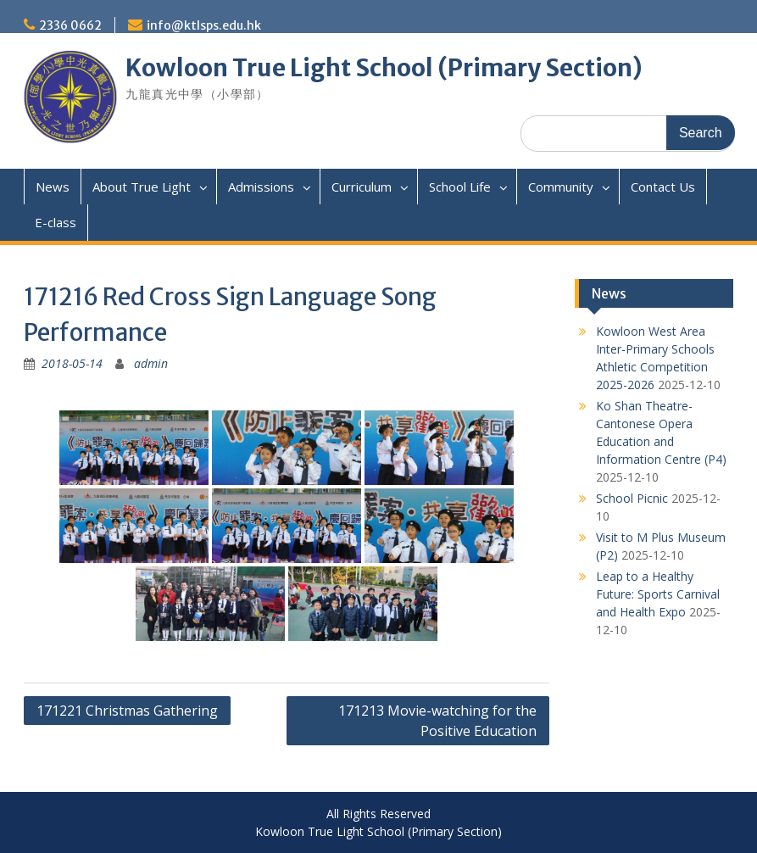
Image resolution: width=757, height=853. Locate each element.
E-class (55, 222)
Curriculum (361, 186)
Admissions (261, 186)
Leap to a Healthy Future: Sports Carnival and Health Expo (658, 594)
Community (560, 186)
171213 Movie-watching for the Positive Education (437, 720)
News (53, 186)
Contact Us (663, 186)
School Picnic (632, 498)
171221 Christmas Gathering (127, 710)
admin (151, 363)
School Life (460, 186)
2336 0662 (70, 25)
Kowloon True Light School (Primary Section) (384, 68)
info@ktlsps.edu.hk (204, 25)
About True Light (141, 186)
